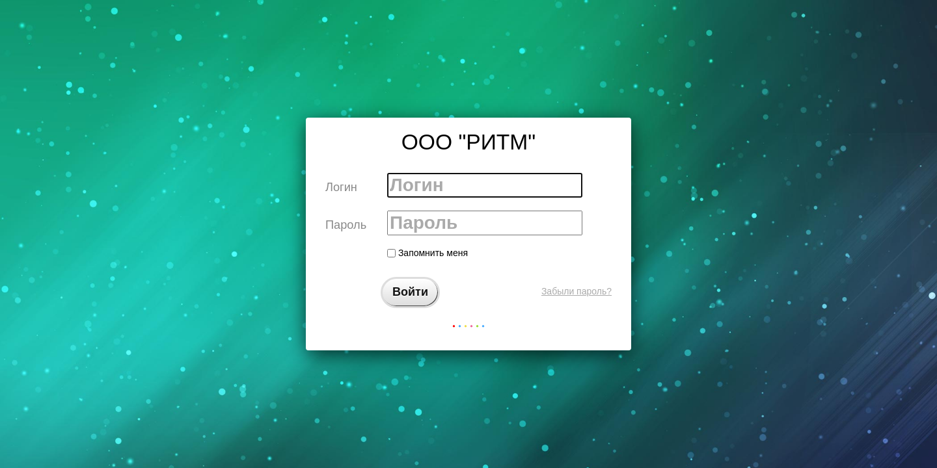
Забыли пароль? (576, 291)
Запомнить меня (427, 253)
